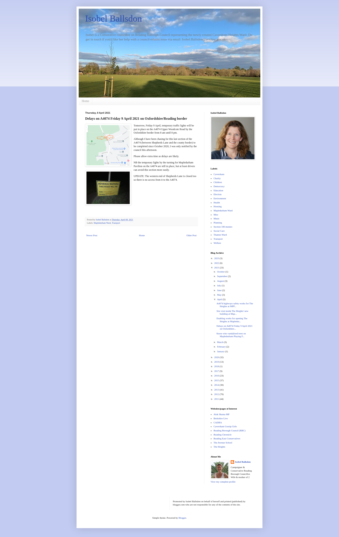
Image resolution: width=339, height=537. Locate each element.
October (221, 271)
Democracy (219, 186)
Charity (217, 178)
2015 (217, 380)
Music (217, 218)
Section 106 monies (223, 226)
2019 (217, 361)
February (221, 346)
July (219, 285)
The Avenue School (223, 442)
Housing (218, 206)
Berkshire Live (221, 418)
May (219, 294)
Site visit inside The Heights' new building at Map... (232, 312)
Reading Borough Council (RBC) (230, 430)
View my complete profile (223, 481)
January (221, 351)
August (221, 281)
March (220, 342)
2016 (217, 375)
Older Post (191, 235)
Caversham (219, 174)
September (222, 276)
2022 (217, 263)
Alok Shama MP (221, 414)
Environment (220, 198)
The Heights (219, 446)
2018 (217, 366)
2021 (217, 267)
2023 (217, 258)
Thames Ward (220, 234)
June (219, 290)
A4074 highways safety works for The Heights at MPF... (234, 305)
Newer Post (91, 235)
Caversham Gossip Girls (225, 426)
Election (218, 194)
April (220, 299)
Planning (218, 222)
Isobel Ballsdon (113, 19)
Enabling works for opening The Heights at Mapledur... (231, 319)
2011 (216, 399)
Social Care (219, 230)
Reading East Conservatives (227, 438)
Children (218, 182)
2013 (217, 389)
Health (217, 202)
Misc (216, 214)
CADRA (218, 422)
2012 (217, 394)
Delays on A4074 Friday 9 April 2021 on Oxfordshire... (234, 327)
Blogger (182, 517)
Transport (116, 223)
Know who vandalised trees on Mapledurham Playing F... (231, 335)
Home (85, 101)
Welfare (217, 243)
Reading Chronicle (223, 434)
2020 (217, 357)
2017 (217, 371)
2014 (217, 385)
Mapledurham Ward (102, 223)
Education (218, 190)
